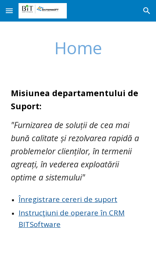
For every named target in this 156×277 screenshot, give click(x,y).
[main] (78, 48)
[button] (9, 10)
